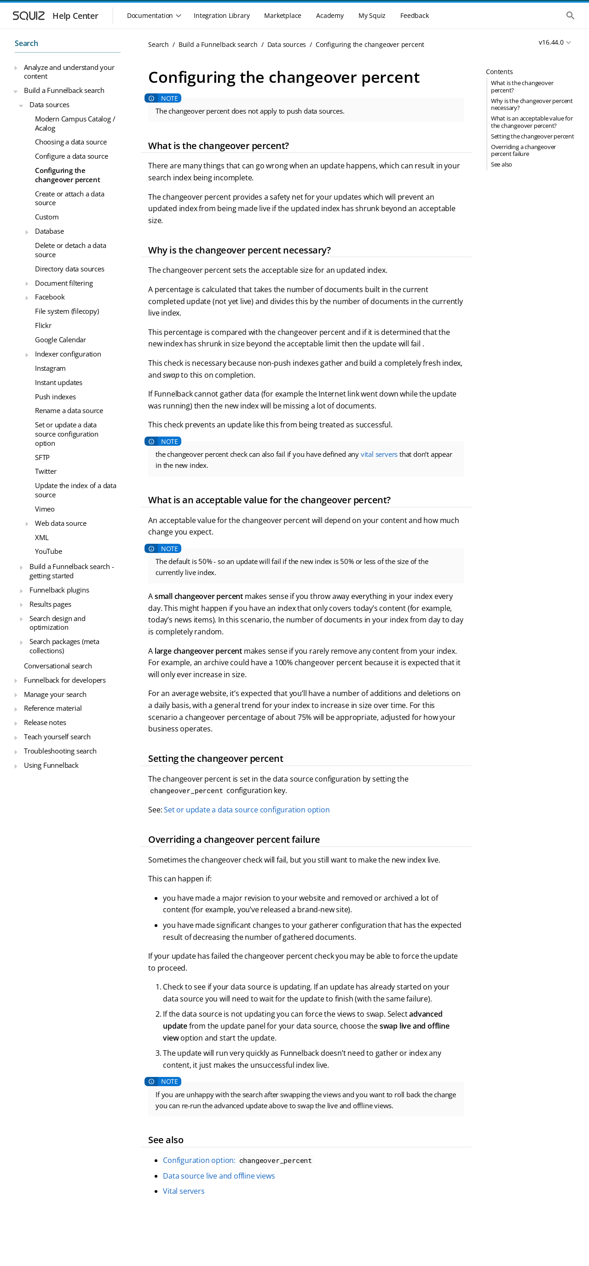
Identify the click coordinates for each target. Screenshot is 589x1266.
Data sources (49, 104)
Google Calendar (60, 339)
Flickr (43, 325)
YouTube (48, 551)
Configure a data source (71, 156)
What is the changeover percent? (522, 86)
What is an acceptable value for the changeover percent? (532, 121)
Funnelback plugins (59, 589)
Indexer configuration (68, 353)
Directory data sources (69, 268)
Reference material (52, 708)
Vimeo (45, 508)
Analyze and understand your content (69, 72)
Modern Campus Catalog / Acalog (75, 123)
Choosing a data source (71, 141)
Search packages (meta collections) (64, 646)
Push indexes (55, 396)
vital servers (379, 454)
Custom (47, 216)
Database (49, 231)
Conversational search (58, 665)
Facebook (49, 296)
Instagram (50, 368)
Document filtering (63, 283)
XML (41, 537)
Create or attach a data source (69, 198)
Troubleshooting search (60, 750)
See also (501, 164)
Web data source (61, 523)
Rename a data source (69, 410)
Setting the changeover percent (532, 136)
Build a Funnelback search (64, 90)
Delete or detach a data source (70, 250)
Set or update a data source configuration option (66, 433)
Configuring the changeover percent (67, 175)
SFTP (42, 457)
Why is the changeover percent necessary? (532, 104)
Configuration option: (238, 1160)
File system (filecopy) (67, 311)
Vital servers (183, 1191)
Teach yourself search (57, 736)
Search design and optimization (57, 623)
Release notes (45, 722)
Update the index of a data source (75, 490)
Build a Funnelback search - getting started (71, 571)
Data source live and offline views (219, 1176)
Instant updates (58, 382)
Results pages (50, 604)
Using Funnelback (51, 765)
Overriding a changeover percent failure (523, 150)
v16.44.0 (551, 42)
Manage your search (55, 694)
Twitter (46, 471)
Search (26, 43)
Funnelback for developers (65, 680)
